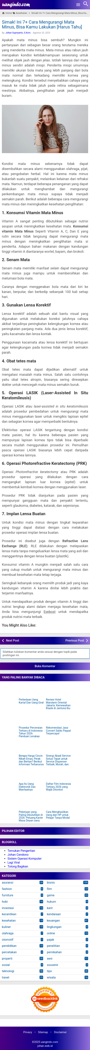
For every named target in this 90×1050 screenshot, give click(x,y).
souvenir (52, 965)
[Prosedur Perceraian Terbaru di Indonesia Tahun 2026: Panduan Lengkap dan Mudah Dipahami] (31, 718)
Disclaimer (60, 1032)
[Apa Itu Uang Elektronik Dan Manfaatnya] (31, 774)
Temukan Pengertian (21, 851)
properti (7, 958)
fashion (7, 889)
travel (5, 977)
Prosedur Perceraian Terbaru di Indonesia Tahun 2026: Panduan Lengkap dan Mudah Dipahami (31, 733)
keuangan (53, 920)
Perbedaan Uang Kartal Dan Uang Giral (31, 701)
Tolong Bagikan (18, 866)
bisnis (51, 882)
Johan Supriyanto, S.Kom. (18, 32)
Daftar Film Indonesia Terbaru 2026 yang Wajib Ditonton (58, 786)
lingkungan (54, 927)
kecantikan (9, 914)
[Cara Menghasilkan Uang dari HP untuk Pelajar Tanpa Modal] (58, 802)
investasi (8, 908)
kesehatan (9, 920)
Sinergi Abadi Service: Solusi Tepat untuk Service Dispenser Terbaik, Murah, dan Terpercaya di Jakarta (58, 761)
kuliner (6, 927)
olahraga (8, 933)
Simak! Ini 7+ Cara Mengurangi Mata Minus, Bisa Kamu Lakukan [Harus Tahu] (42, 24)
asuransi (7, 882)
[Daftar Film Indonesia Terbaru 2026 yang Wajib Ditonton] (58, 774)
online (51, 933)
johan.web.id (44, 1046)
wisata (51, 977)
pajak (50, 939)
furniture (7, 895)
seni (49, 958)
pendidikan (9, 946)
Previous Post (74, 640)
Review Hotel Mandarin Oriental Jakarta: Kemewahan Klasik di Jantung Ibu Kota (58, 705)
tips (49, 971)
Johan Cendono (18, 854)
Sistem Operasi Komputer (25, 858)
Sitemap (43, 1032)
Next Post (12, 640)
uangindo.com (49, 1042)
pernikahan (54, 952)
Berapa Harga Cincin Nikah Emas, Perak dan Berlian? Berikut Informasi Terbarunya (31, 760)
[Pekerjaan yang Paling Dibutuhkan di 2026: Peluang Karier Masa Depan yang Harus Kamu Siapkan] (31, 802)
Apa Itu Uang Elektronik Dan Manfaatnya (27, 786)
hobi (5, 901)
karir (50, 908)
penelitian (53, 946)
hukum (51, 901)
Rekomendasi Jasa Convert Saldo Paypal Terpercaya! (58, 730)
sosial (6, 965)
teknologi (8, 971)
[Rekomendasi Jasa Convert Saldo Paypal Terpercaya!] (58, 718)
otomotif (7, 939)
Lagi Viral (14, 862)
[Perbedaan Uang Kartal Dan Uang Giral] (31, 690)
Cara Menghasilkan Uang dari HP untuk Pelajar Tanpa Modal (58, 815)
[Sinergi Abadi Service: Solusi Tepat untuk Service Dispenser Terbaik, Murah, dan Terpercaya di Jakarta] (58, 746)
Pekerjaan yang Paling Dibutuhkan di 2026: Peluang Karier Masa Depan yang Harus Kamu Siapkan (31, 818)
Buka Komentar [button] (45, 666)
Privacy (27, 1032)
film (49, 889)
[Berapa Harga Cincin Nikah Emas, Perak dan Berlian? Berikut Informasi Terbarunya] (31, 746)
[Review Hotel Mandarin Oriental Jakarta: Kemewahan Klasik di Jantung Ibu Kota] (58, 690)
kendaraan (54, 914)
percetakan (9, 952)
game (50, 895)
